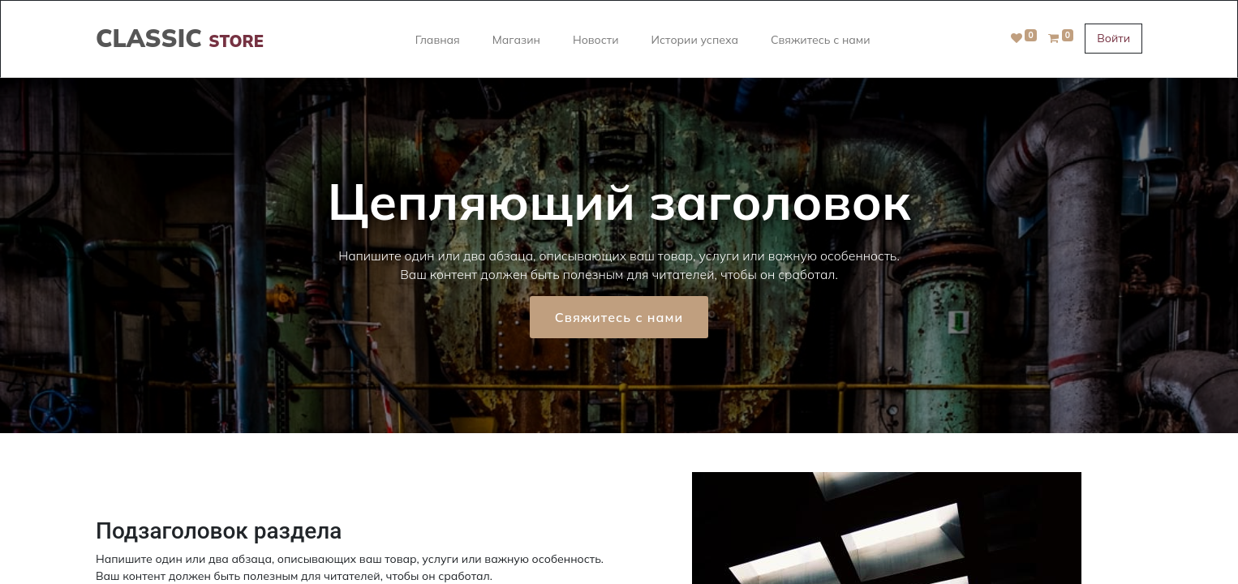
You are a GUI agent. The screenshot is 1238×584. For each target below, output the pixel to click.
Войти (1113, 38)
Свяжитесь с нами (619, 317)
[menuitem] (437, 38)
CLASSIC (180, 38)
